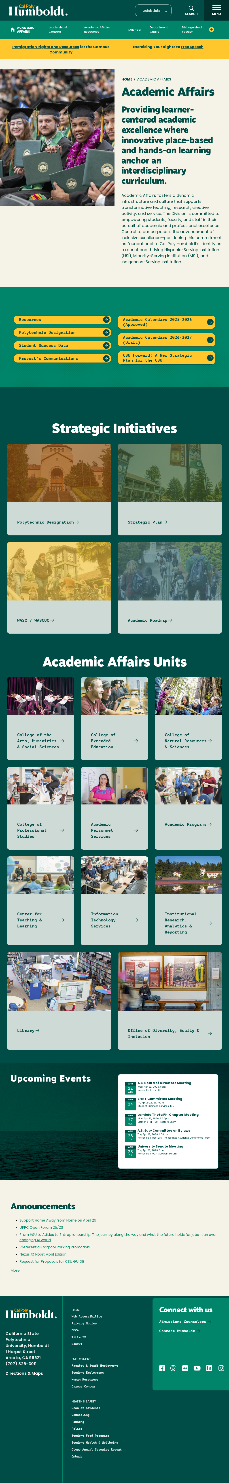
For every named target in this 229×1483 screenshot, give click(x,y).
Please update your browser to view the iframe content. (168, 1120)
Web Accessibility (87, 1316)
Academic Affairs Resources (97, 29)
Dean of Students (86, 1408)
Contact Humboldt (177, 1331)
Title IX (79, 1337)
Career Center (83, 1386)
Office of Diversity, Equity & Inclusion (163, 1033)
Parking (78, 1422)
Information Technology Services (104, 920)
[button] (153, 10)
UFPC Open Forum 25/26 (41, 1228)
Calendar (135, 29)
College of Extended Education (103, 740)
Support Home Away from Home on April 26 (57, 1220)
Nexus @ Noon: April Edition (42, 1254)
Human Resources (85, 1379)
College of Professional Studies (32, 830)
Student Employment (88, 1372)
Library (25, 1030)
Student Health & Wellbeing (95, 1442)
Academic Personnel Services (102, 830)
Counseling (80, 1415)
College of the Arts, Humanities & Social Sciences (38, 740)
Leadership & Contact (58, 29)
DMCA (75, 1330)
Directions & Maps (24, 1374)
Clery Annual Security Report (97, 1449)
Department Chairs (159, 29)
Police (77, 1428)
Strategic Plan (145, 522)
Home (126, 79)
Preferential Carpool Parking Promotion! (54, 1247)
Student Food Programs (90, 1435)
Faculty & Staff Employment (95, 1365)
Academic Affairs (22, 30)
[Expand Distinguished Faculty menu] (211, 29)
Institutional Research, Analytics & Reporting (181, 923)
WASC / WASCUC (33, 620)
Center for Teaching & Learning (29, 920)
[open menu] (216, 10)
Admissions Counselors (182, 1322)
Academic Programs (186, 824)
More (15, 1271)
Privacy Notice (84, 1323)
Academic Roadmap (147, 620)
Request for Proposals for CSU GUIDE (51, 1262)
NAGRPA (77, 1344)
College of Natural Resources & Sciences (186, 740)
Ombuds (77, 1456)
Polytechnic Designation (45, 522)
